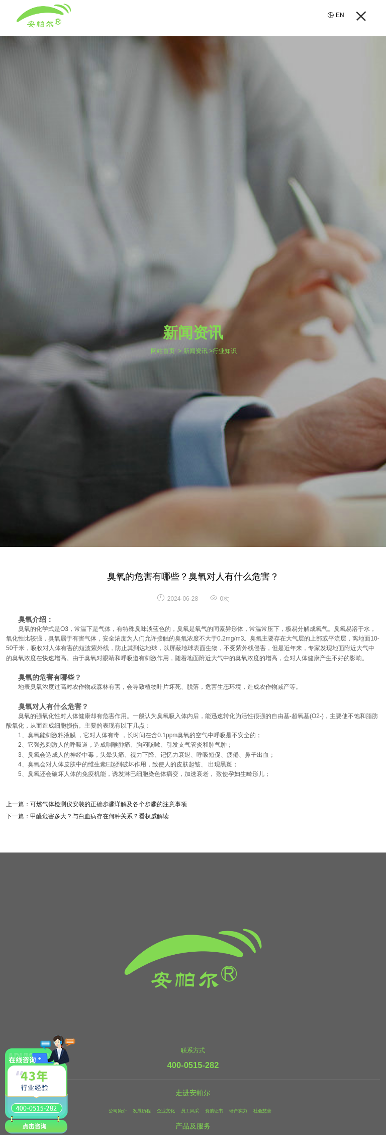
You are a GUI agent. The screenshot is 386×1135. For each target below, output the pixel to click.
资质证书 (218, 1110)
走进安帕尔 (193, 1093)
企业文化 (162, 1110)
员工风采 (190, 1110)
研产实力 (246, 1110)
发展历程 (134, 1110)
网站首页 (163, 350)
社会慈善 (274, 1110)
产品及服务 (193, 1126)
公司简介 (105, 1110)
